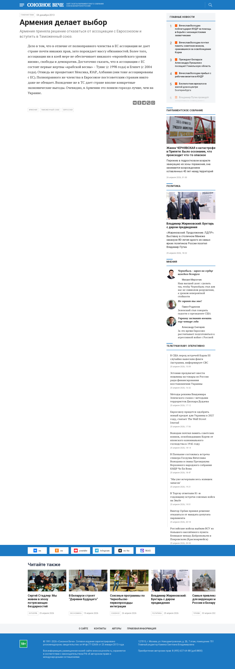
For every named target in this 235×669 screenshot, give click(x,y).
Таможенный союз (50, 110)
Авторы (116, 628)
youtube (80, 550)
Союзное (115, 613)
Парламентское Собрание (184, 110)
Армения (33, 110)
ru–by (123, 550)
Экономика (75, 613)
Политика (173, 186)
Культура (33, 613)
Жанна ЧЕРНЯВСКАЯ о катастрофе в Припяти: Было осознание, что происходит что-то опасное (190, 151)
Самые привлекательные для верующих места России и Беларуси (210, 599)
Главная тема (27, 15)
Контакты (100, 628)
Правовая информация (141, 628)
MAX (145, 550)
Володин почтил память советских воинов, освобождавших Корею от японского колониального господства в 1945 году (192, 438)
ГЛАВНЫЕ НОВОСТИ (182, 16)
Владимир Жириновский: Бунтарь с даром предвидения (190, 225)
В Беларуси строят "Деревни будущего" (83, 597)
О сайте (83, 628)
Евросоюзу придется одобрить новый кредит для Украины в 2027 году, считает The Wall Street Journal (192, 417)
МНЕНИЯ (171, 261)
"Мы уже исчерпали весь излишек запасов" (191, 481)
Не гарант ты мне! (190, 301)
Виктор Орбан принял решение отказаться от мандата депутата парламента (190, 514)
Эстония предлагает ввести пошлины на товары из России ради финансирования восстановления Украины (189, 378)
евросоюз (67, 110)
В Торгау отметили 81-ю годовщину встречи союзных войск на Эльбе (192, 496)
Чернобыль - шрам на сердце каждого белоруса (195, 272)
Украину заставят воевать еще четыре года (195, 320)
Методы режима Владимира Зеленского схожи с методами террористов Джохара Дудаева (189, 397)
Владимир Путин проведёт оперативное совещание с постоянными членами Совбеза (193, 100)
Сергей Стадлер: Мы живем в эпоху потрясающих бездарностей (42, 601)
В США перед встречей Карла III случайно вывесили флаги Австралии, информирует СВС (190, 359)
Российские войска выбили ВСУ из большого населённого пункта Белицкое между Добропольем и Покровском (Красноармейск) (192, 534)
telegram (102, 550)
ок (59, 550)
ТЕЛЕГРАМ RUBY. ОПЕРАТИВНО (185, 345)
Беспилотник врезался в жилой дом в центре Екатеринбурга (190, 86)
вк (37, 550)
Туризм (196, 613)
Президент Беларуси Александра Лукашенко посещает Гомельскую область (193, 62)
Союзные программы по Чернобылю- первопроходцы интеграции (127, 601)
